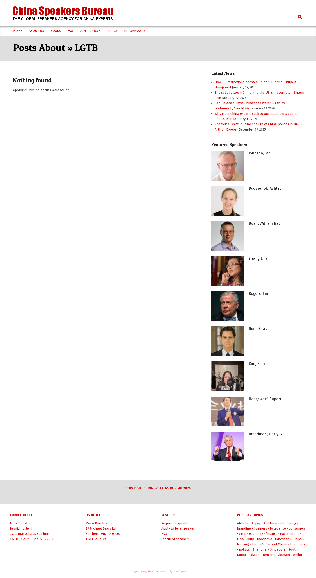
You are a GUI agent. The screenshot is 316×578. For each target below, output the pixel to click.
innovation (283, 539)
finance (271, 534)
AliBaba (243, 523)
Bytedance (278, 528)
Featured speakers (175, 539)
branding (244, 528)
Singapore (277, 549)
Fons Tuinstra (20, 523)
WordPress (180, 571)
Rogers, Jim (258, 293)
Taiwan (254, 555)
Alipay (256, 523)
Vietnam (284, 555)
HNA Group (245, 539)
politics (244, 549)
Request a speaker (175, 523)
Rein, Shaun (259, 328)
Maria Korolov (96, 523)
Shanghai (260, 549)
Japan (299, 539)
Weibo (297, 555)
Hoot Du (153, 571)
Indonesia (264, 539)
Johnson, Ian (260, 153)
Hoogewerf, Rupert (265, 399)
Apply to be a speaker (177, 528)
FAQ (164, 534)
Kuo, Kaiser (258, 363)
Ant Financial (274, 523)
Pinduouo (297, 544)
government (289, 534)
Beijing (291, 523)
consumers (297, 528)
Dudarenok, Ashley (265, 188)
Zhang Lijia (258, 258)
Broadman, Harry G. (266, 434)
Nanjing (243, 544)
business (260, 528)
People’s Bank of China (269, 544)
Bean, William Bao (265, 223)
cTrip (242, 534)
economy (256, 534)
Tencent (268, 555)
